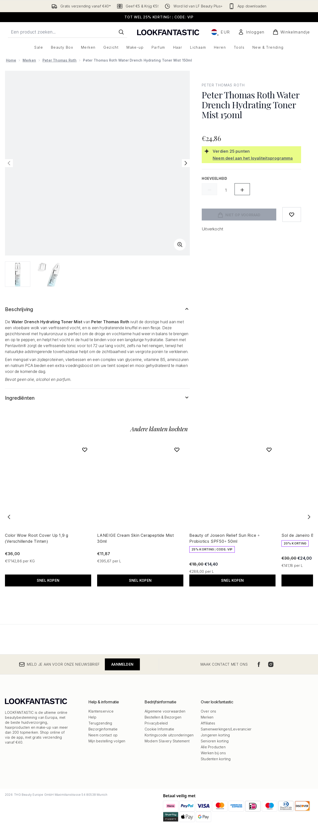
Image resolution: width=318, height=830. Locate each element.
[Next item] (309, 517)
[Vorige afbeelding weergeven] (9, 163)
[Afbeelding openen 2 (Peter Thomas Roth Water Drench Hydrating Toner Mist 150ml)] (48, 274)
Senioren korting (215, 741)
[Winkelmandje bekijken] (291, 32)
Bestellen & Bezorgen (163, 717)
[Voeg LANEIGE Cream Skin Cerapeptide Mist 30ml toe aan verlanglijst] (177, 450)
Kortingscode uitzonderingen (169, 735)
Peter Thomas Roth (59, 60)
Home (11, 60)
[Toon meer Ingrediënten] (97, 398)
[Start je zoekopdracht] (67, 32)
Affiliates (208, 723)
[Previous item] (9, 517)
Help (92, 717)
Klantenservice (101, 711)
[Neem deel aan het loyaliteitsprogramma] (256, 158)
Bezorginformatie (103, 729)
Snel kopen (48, 580)
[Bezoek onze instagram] (271, 664)
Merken (29, 60)
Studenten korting (216, 759)
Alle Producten (213, 747)
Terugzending (100, 723)
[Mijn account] (251, 32)
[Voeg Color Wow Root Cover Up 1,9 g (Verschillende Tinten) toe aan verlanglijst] (85, 450)
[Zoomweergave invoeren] (180, 245)
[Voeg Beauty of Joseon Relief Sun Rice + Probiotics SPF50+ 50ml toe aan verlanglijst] (269, 450)
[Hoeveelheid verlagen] (209, 189)
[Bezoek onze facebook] (259, 664)
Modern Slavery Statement (167, 741)
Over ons (208, 711)
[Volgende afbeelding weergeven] (186, 163)
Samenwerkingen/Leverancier (226, 729)
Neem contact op (103, 735)
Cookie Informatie (159, 729)
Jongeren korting (215, 735)
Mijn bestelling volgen (106, 741)
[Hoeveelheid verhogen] (242, 189)
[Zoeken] (121, 32)
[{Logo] (168, 32)
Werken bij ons (213, 753)
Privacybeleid (156, 723)
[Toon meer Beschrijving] (97, 309)
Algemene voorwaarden (165, 711)
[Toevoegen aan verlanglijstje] (291, 214)
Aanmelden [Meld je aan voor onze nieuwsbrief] (122, 664)
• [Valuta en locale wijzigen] (220, 32)
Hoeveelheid (214, 178)
